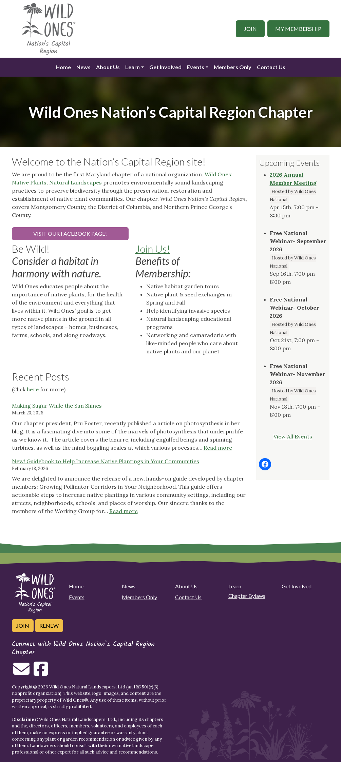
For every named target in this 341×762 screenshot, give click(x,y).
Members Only (232, 67)
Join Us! (152, 248)
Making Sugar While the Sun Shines (57, 405)
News (83, 67)
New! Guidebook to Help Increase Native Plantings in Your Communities (105, 461)
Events (195, 67)
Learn (132, 67)
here (33, 389)
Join (250, 28)
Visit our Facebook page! (70, 233)
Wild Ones (73, 700)
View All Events (292, 436)
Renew (49, 625)
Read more (218, 447)
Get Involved (165, 67)
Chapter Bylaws (246, 595)
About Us (108, 67)
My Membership (298, 28)
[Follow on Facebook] (40, 672)
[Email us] (21, 672)
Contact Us (271, 67)
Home (63, 67)
